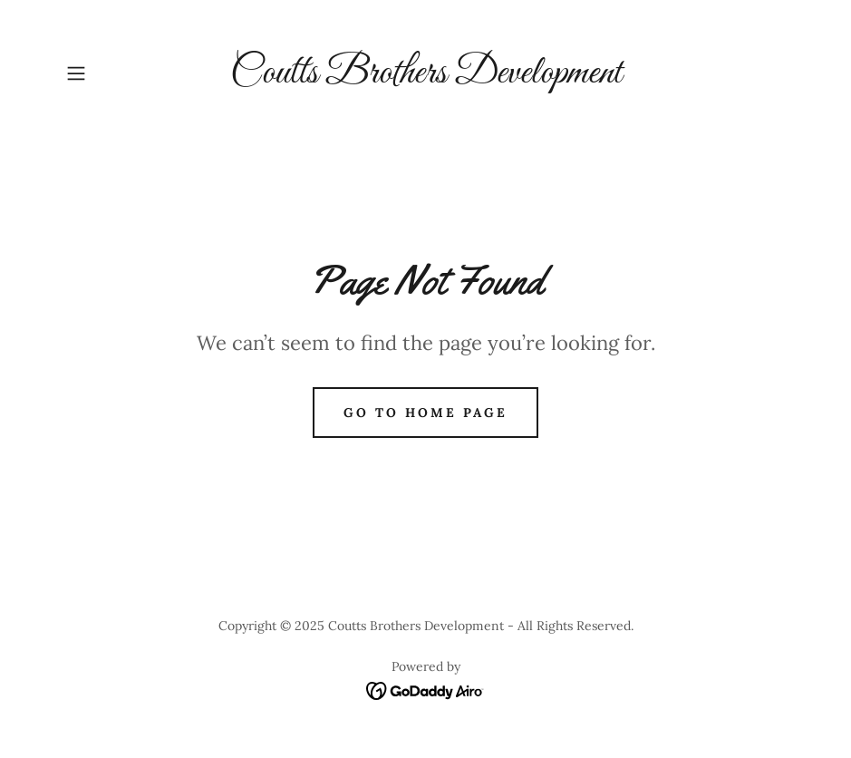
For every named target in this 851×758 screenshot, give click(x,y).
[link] (426, 77)
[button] (113, 73)
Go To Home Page (425, 412)
